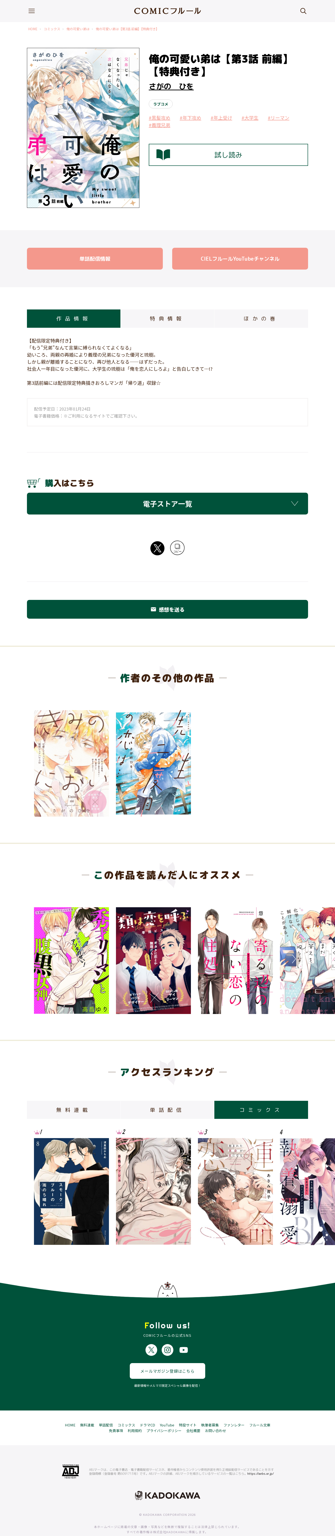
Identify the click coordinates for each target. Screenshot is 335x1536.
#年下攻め (190, 117)
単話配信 (106, 1409)
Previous (42, 959)
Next (293, 959)
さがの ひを (171, 86)
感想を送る (167, 609)
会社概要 (193, 1415)
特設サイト (188, 1409)
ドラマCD (147, 1409)
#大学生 (250, 117)
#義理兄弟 (159, 125)
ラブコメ (160, 104)
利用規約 (135, 1415)
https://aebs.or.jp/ (260, 1458)
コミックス (52, 29)
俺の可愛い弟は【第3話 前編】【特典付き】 (127, 29)
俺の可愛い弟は (78, 29)
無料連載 (87, 1409)
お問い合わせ (215, 1415)
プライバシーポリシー (164, 1415)
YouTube (167, 1409)
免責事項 (116, 1415)
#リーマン (278, 117)
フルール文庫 (259, 1409)
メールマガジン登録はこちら (167, 1356)
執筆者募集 (210, 1409)
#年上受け (221, 117)
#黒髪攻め (159, 117)
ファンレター (234, 1409)
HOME (32, 29)
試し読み (199, 155)
